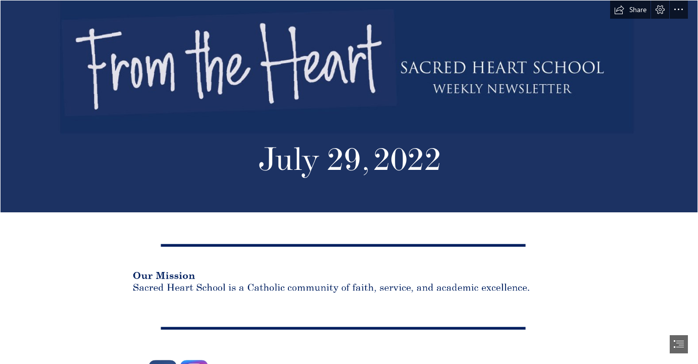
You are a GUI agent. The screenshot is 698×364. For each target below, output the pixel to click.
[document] (349, 182)
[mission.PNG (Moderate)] (349, 284)
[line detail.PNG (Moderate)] (349, 243)
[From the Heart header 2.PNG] (349, 106)
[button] (630, 10)
